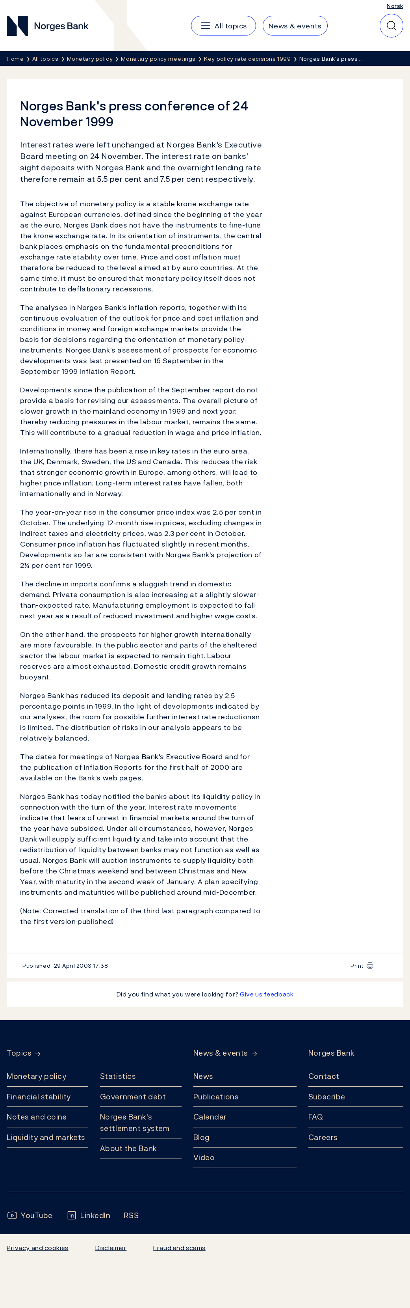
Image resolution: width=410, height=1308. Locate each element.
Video (204, 1157)
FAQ (315, 1116)
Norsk (395, 6)
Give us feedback (266, 994)
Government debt (133, 1096)
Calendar (210, 1116)
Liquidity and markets (46, 1137)
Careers (323, 1137)
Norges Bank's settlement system (135, 1122)
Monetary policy (36, 1076)
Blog (201, 1137)
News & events (220, 1053)
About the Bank (128, 1148)
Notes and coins (37, 1116)
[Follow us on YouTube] (30, 1215)
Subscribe (326, 1096)
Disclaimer (111, 1247)
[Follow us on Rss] (131, 1215)
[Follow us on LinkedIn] (88, 1215)
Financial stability (39, 1096)
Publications (216, 1096)
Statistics (118, 1076)
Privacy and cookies (38, 1247)
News (203, 1076)
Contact (324, 1076)
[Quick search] (391, 25)
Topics (19, 1053)
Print (357, 965)
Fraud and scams (179, 1247)
